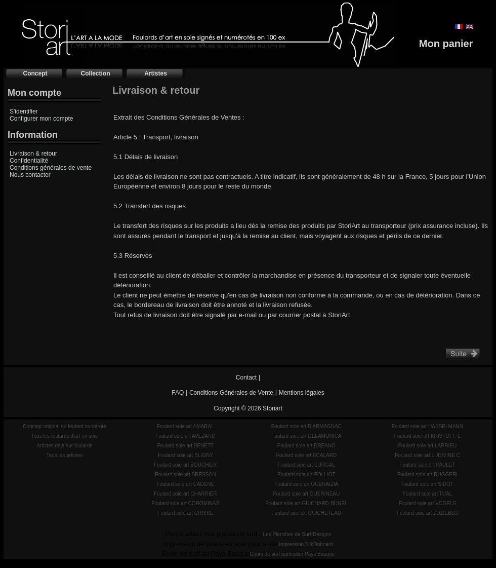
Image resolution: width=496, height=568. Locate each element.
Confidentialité (29, 160)
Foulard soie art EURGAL (306, 465)
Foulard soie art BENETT (185, 445)
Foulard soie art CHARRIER (185, 494)
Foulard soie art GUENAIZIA (306, 484)
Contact (246, 377)
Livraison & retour (33, 153)
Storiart (272, 408)
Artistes (155, 73)
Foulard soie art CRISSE (186, 513)
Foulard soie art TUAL (427, 494)
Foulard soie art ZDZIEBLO (427, 513)
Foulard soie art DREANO (306, 445)
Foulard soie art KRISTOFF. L (427, 436)
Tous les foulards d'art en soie (64, 436)
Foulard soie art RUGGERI (427, 474)
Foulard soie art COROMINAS (185, 503)
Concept (35, 73)
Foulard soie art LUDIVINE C (427, 455)
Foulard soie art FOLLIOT (306, 474)
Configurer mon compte (41, 118)
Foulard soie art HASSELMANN (427, 426)
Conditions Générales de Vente (231, 392)
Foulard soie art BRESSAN (185, 474)
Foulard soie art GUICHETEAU (306, 513)
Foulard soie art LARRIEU (427, 445)
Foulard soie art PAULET (427, 465)
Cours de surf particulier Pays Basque (292, 554)
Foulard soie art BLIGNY (185, 455)
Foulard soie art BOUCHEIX (185, 465)
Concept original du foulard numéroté (64, 426)
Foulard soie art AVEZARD (185, 436)
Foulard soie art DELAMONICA (306, 436)
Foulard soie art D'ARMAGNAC (306, 426)
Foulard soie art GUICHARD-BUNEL (306, 503)
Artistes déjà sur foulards (64, 445)
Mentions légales (301, 392)
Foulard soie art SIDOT (427, 484)
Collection (95, 73)
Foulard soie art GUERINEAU (306, 494)
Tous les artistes (65, 455)
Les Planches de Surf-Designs (297, 534)
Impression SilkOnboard (306, 544)
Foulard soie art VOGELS (427, 503)
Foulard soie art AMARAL (185, 426)
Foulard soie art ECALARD (306, 455)
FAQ (178, 392)
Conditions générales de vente (51, 167)
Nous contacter (30, 174)
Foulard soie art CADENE (185, 484)
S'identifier (24, 111)
